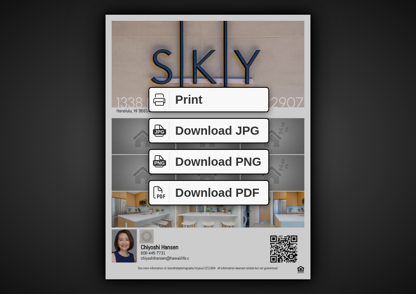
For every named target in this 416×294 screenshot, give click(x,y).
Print (175, 99)
